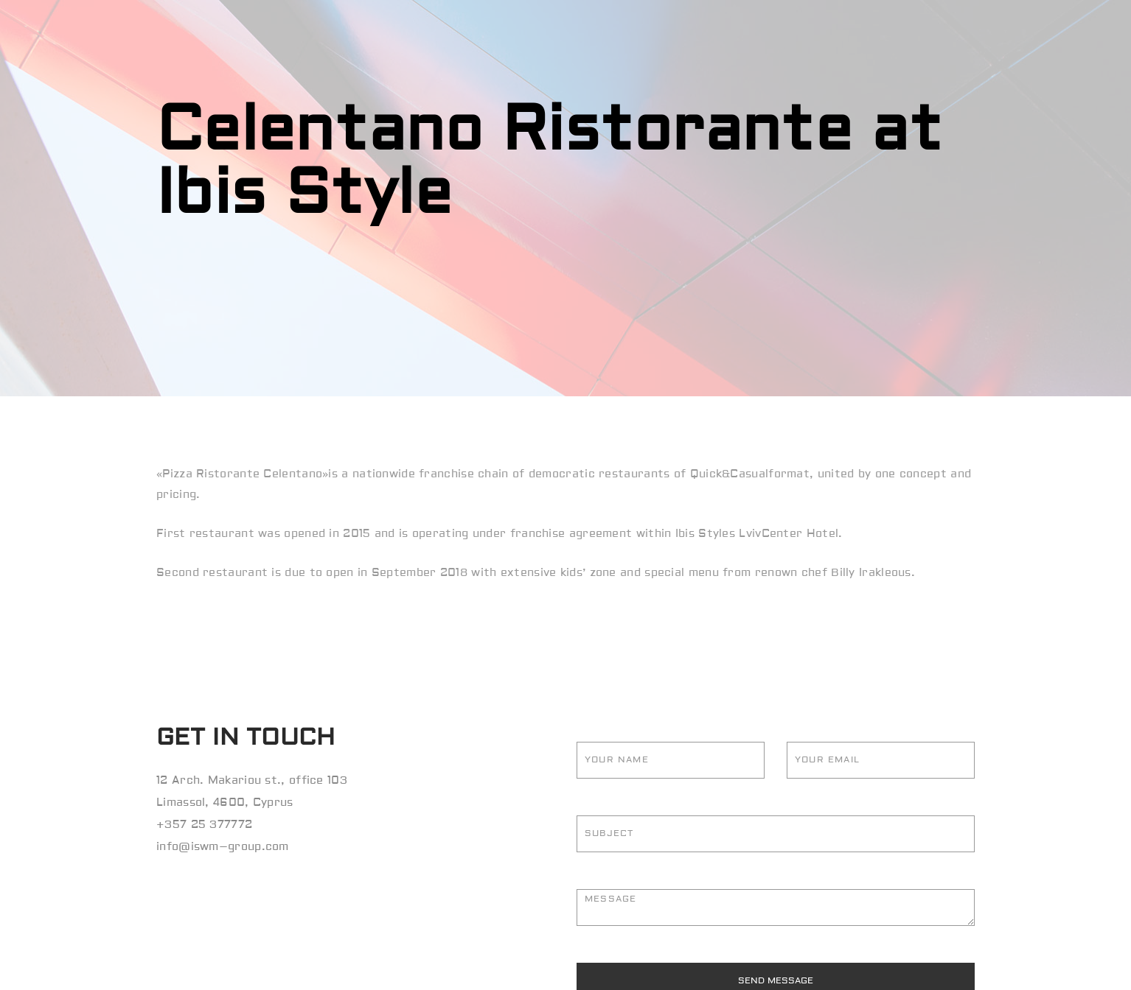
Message (776, 907)
